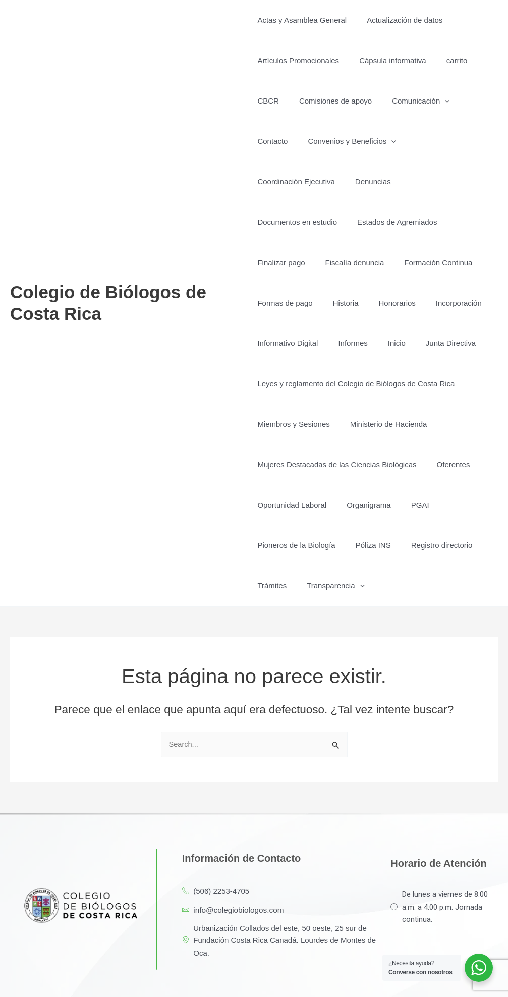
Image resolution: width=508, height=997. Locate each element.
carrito (447, 60)
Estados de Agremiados (392, 181)
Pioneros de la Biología (296, 505)
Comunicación (410, 101)
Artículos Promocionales (298, 60)
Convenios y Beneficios (301, 141)
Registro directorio (432, 505)
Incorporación (444, 262)
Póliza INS (368, 505)
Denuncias (471, 141)
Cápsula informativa (387, 60)
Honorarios (386, 262)
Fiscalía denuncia (349, 222)
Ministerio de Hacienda (383, 383)
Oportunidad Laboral (291, 464)
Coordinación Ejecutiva (399, 141)
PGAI (410, 464)
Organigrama (364, 464)
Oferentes (448, 424)
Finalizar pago (281, 222)
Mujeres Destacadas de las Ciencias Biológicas (336, 424)
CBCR (268, 100)
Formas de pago (284, 262)
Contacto (470, 100)
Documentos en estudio (297, 181)
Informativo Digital (287, 302)
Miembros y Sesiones (293, 383)
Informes (347, 302)
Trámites (272, 545)
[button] (434, 101)
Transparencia (330, 545)
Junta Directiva (436, 302)
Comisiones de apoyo (330, 100)
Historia (341, 262)
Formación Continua (428, 222)
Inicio (387, 302)
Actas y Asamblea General (302, 20)
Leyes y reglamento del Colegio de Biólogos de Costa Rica (356, 343)
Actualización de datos (399, 20)
